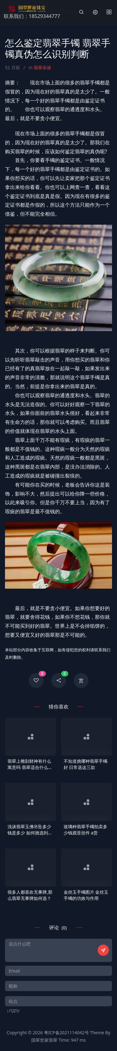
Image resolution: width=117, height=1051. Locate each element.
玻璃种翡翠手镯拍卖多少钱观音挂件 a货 (85, 830)
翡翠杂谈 (42, 67)
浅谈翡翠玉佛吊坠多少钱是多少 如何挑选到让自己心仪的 (29, 830)
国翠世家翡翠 (44, 1040)
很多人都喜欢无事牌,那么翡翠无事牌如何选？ (29, 895)
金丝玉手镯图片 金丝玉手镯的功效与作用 (86, 895)
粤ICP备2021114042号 (66, 1032)
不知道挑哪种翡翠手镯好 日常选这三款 (85, 764)
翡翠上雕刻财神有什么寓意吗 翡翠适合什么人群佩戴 (29, 764)
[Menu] (109, 12)
